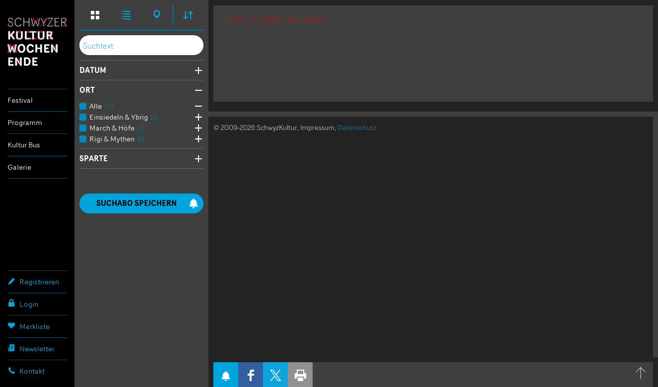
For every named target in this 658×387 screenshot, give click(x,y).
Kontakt (26, 370)
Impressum (317, 127)
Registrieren (33, 281)
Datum (92, 70)
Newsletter (31, 348)
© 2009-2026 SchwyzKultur (255, 127)
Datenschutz (356, 127)
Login (22, 303)
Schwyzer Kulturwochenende (37, 41)
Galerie (19, 167)
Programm (24, 122)
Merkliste (28, 326)
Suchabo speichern (147, 203)
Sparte (93, 158)
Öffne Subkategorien (196, 106)
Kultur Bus (23, 144)
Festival (20, 100)
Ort (87, 90)
